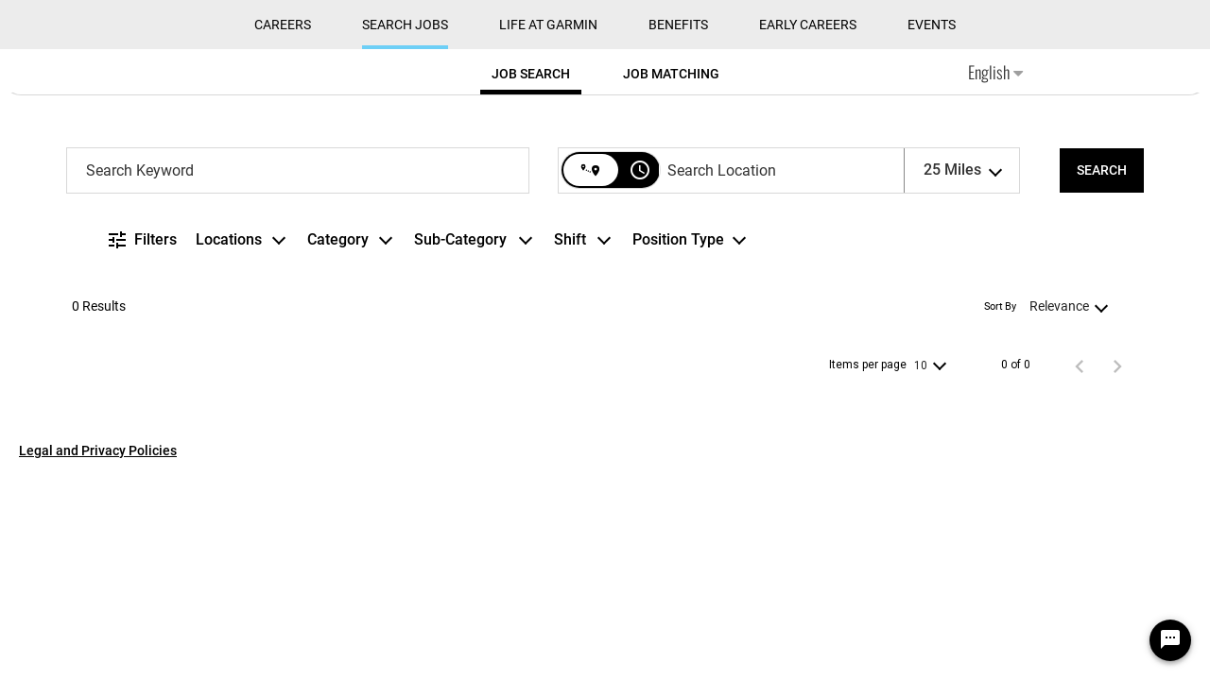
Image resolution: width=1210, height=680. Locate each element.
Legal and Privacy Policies (98, 450)
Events (932, 24)
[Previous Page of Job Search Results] (1079, 365)
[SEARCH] (1102, 170)
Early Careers (807, 24)
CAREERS (282, 24)
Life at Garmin (548, 24)
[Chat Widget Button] (1170, 640)
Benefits (678, 24)
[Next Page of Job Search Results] (1117, 365)
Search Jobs (405, 24)
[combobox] (298, 170)
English (995, 72)
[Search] (1102, 170)
